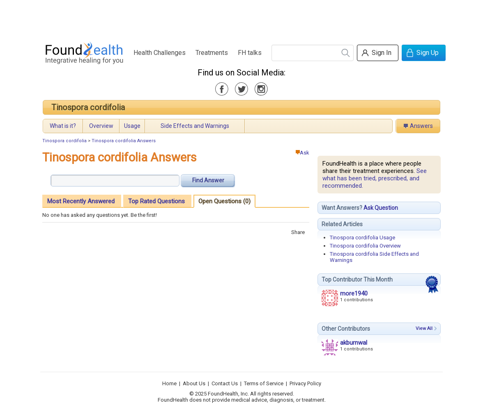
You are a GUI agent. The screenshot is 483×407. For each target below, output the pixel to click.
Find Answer (208, 180)
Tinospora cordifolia (88, 107)
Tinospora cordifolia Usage (362, 237)
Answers (421, 126)
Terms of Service (263, 383)
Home (169, 383)
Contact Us (225, 383)
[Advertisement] (241, 18)
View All (424, 328)
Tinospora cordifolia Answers (124, 140)
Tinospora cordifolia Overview (365, 246)
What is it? (63, 126)
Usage (132, 126)
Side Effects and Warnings (195, 126)
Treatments (212, 53)
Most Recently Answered (81, 201)
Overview (101, 126)
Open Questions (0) (224, 201)
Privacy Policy (305, 383)
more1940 (354, 293)
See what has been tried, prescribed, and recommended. (374, 178)
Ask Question (380, 208)
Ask (302, 153)
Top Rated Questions (156, 201)
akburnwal (353, 342)
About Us (194, 383)
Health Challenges (159, 53)
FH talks (250, 53)
